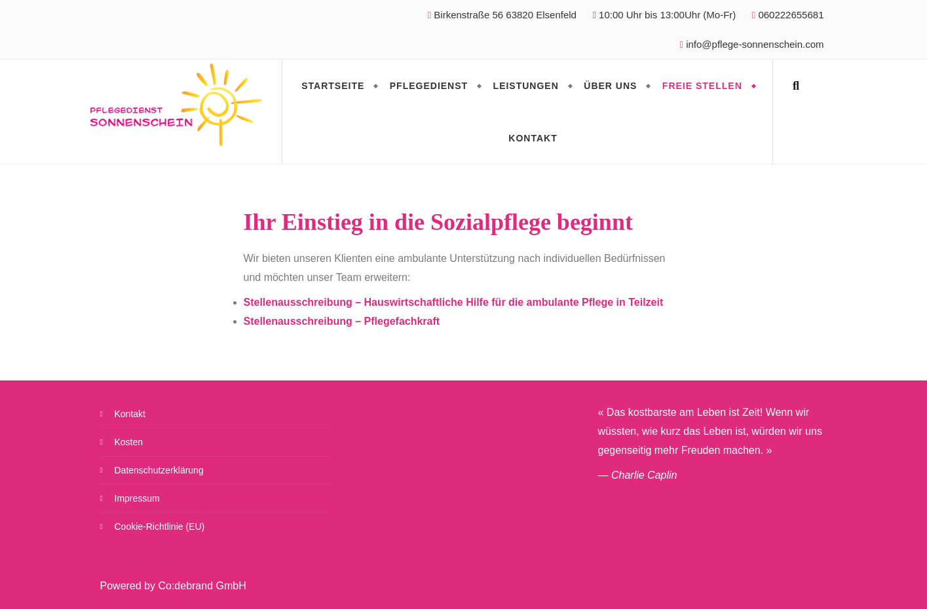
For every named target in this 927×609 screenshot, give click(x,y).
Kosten (129, 442)
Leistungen (526, 86)
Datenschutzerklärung (159, 470)
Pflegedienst (429, 86)
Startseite (332, 86)
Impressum (137, 498)
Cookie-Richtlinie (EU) (160, 526)
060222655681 (788, 14)
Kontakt (532, 138)
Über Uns (610, 86)
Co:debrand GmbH (202, 585)
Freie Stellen (702, 86)
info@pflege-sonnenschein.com (754, 44)
